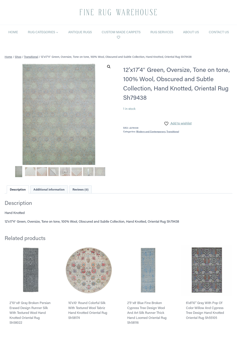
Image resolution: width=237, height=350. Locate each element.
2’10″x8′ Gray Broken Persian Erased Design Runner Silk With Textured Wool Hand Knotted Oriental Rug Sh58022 (30, 312)
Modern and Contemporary (150, 131)
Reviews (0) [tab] (80, 189)
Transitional (172, 131)
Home (13, 32)
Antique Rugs (80, 32)
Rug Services (161, 32)
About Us (191, 32)
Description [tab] (18, 189)
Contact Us (219, 32)
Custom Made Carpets (121, 32)
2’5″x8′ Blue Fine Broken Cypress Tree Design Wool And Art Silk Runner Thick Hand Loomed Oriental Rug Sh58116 (147, 312)
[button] (108, 66)
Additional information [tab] (49, 189)
